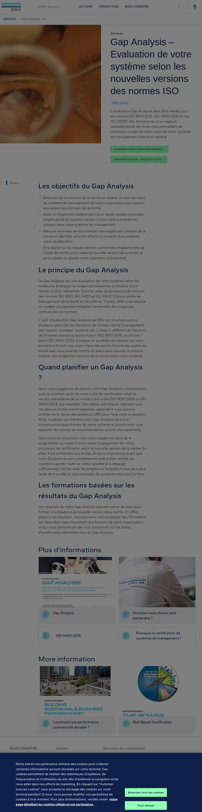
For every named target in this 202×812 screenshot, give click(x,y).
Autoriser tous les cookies (146, 797)
